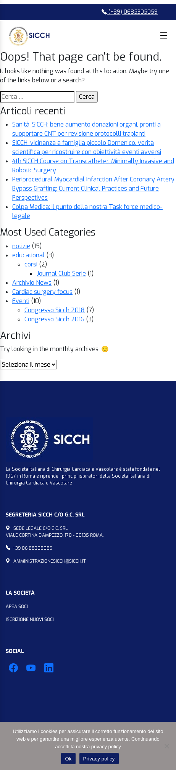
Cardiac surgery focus (42, 292)
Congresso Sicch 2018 (54, 310)
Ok (68, 759)
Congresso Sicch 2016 (54, 319)
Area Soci (17, 606)
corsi (30, 264)
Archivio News (32, 283)
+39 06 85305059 (32, 548)
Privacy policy (99, 759)
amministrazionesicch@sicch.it (49, 561)
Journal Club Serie (61, 274)
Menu (163, 35)
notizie (21, 246)
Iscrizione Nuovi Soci (30, 619)
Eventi (20, 301)
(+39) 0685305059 (130, 12)
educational (28, 255)
